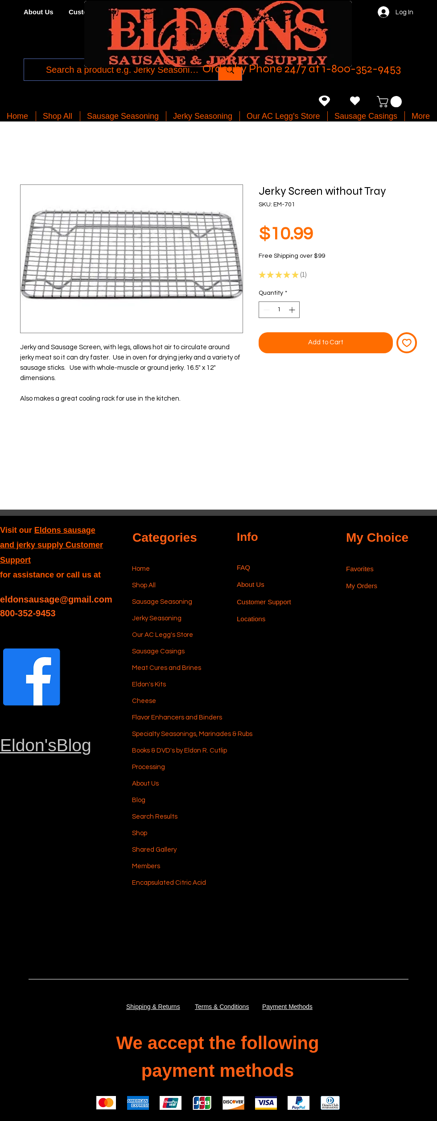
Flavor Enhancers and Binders (174, 717)
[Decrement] (265, 310)
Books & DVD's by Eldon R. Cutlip (174, 750)
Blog (138, 800)
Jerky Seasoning (156, 618)
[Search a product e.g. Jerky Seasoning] (122, 69)
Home (141, 568)
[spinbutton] (279, 310)
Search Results (154, 816)
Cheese (144, 701)
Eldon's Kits (149, 684)
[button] (390, 101)
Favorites (360, 569)
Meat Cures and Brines (166, 668)
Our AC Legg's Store (162, 635)
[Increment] (292, 310)
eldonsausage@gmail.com (56, 599)
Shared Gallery (154, 849)
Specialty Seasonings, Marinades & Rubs (174, 734)
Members (146, 866)
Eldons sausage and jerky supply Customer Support (51, 545)
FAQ (243, 567)
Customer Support (264, 602)
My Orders (361, 586)
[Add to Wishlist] (406, 342)
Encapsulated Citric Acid (169, 882)
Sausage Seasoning (162, 601)
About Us (145, 783)
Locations (252, 619)
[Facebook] (31, 677)
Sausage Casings (158, 651)
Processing (148, 767)
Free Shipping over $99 (292, 256)
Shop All (144, 585)
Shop (139, 833)
